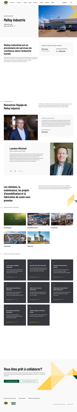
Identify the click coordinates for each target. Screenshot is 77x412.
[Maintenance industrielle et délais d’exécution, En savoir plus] (59, 300)
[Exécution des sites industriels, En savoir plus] (35, 277)
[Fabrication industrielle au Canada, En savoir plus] (59, 277)
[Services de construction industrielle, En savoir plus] (12, 322)
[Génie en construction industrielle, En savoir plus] (35, 300)
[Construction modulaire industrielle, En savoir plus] (12, 277)
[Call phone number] (60, 51)
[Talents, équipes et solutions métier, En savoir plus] (35, 322)
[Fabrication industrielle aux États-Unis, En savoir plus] (12, 300)
